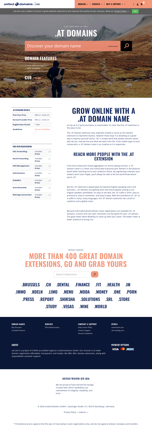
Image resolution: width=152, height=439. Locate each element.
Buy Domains (17, 327)
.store (124, 299)
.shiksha (67, 299)
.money (101, 292)
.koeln (37, 292)
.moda (84, 292)
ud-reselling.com (117, 330)
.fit (98, 284)
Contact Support (84, 330)
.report (46, 299)
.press (28, 299)
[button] (134, 4)
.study (51, 306)
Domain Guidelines (85, 333)
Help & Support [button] (114, 4)
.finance (82, 284)
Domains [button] (83, 4)
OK (135, 11)
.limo (53, 292)
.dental (62, 284)
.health (113, 284)
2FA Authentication (52, 327)
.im (127, 284)
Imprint (83, 412)
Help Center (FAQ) (85, 327)
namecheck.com (117, 327)
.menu (68, 292)
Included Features (18, 330)
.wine (83, 306)
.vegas (68, 306)
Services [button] (97, 4)
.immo (20, 292)
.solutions (90, 299)
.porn (131, 292)
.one (117, 292)
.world (100, 306)
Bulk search (112, 46)
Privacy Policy (122, 11)
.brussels (31, 284)
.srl (109, 299)
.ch (48, 284)
